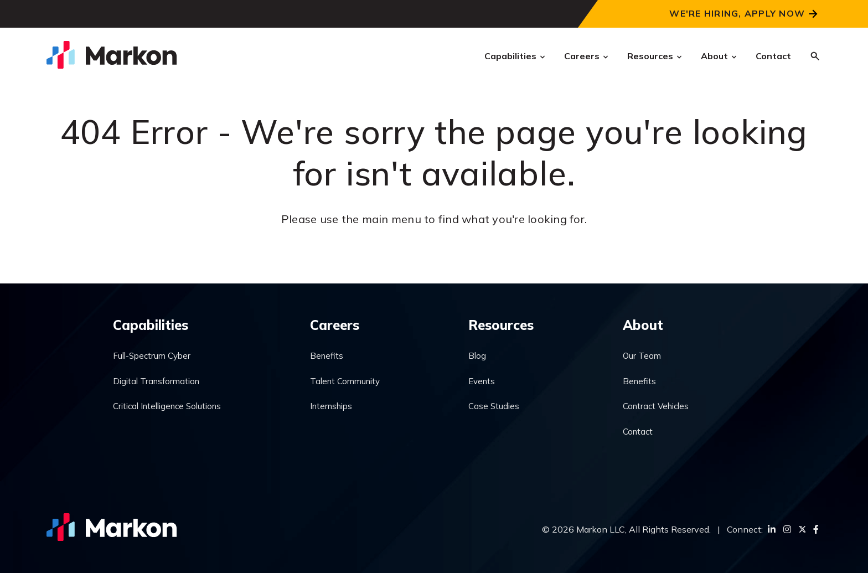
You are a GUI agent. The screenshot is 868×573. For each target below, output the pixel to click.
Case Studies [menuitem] (493, 406)
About (714, 55)
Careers (582, 55)
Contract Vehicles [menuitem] (656, 406)
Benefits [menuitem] (326, 355)
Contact (773, 55)
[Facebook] (816, 529)
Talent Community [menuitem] (345, 381)
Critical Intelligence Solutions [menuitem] (167, 406)
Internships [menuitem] (331, 406)
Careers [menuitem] (334, 325)
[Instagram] (787, 529)
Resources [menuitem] (501, 325)
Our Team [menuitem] (642, 355)
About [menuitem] (643, 325)
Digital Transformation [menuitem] (156, 381)
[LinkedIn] (772, 529)
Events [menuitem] (481, 381)
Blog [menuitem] (477, 355)
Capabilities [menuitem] (150, 325)
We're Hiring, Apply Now (737, 13)
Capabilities (510, 55)
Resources (650, 55)
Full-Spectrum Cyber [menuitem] (151, 355)
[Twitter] (802, 529)
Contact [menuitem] (638, 431)
